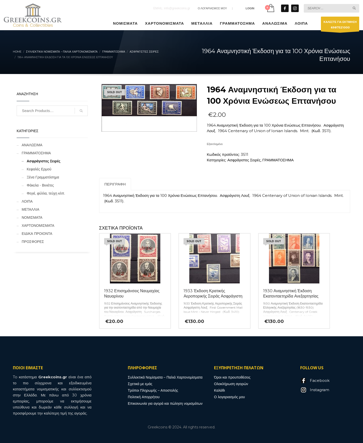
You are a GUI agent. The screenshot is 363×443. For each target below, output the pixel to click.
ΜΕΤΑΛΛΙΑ (30, 209)
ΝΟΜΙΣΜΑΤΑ (32, 217)
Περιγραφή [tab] (115, 184)
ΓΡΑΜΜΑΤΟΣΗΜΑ (278, 160)
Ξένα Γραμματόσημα (43, 177)
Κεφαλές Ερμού (39, 169)
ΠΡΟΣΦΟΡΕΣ (33, 241)
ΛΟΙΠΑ (27, 201)
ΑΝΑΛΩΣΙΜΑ (32, 145)
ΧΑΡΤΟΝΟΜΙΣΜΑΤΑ (38, 225)
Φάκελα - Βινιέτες (40, 185)
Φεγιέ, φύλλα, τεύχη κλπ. (46, 193)
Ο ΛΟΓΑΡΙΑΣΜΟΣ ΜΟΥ (212, 8)
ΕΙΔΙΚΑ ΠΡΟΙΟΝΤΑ (37, 233)
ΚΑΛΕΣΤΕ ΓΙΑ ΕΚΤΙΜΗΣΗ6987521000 (340, 25)
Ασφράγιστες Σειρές (244, 160)
